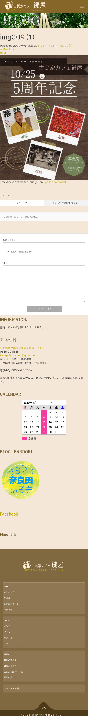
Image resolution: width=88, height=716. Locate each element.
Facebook (9, 514)
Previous (7, 49)
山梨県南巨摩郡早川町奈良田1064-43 (22, 348)
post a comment (55, 182)
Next (4, 53)
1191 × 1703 (46, 45)
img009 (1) (65, 45)
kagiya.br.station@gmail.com (18, 355)
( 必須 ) (9, 240)
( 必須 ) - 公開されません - (18, 252)
